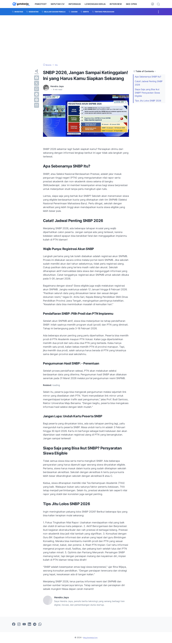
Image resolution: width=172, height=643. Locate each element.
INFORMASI (75, 4)
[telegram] (36, 94)
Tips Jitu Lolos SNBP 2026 (148, 100)
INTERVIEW (116, 4)
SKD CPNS (131, 4)
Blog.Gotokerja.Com (90, 637)
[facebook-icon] (13, 624)
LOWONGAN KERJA (95, 4)
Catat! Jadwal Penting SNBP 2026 (148, 83)
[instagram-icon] (19, 624)
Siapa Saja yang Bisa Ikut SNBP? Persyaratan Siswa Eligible (147, 92)
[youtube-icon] (24, 624)
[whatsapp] (36, 88)
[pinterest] (36, 99)
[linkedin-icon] (29, 624)
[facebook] (36, 77)
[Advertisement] (86, 39)
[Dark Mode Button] (152, 4)
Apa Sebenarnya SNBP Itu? (148, 76)
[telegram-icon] (34, 624)
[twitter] (36, 83)
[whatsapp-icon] (40, 624)
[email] (36, 105)
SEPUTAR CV (57, 4)
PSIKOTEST (41, 4)
